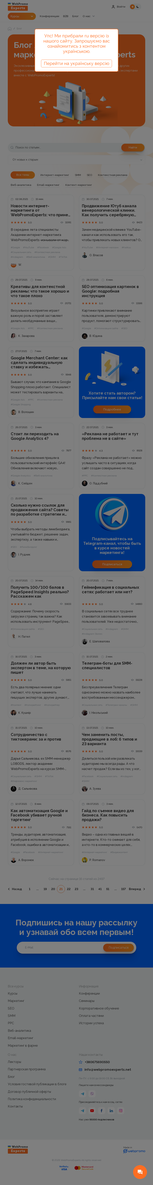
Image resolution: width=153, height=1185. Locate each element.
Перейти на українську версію (76, 63)
